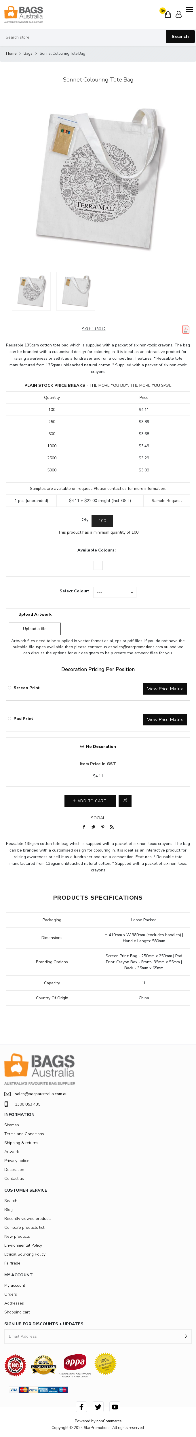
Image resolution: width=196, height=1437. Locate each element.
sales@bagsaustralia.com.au (36, 1094)
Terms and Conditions (24, 1134)
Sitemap (11, 1125)
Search (180, 36)
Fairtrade (12, 1263)
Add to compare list (125, 801)
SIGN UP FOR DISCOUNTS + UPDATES (43, 1324)
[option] (31, 291)
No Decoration (101, 746)
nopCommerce (108, 1421)
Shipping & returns (21, 1143)
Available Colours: (96, 550)
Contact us (14, 1178)
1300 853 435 (22, 1104)
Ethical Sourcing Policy (24, 1254)
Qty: (85, 519)
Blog (8, 1209)
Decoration (14, 1169)
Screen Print (27, 688)
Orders (10, 1294)
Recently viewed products (28, 1218)
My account (14, 1285)
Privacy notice (16, 1160)
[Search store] (98, 37)
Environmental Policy (23, 1245)
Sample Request (167, 500)
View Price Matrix (165, 689)
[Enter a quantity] (102, 521)
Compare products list (24, 1227)
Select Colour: (74, 591)
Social (98, 818)
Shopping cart (17, 1312)
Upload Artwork (35, 614)
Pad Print (23, 718)
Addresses (14, 1303)
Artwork (11, 1151)
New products (17, 1236)
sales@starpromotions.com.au (140, 647)
